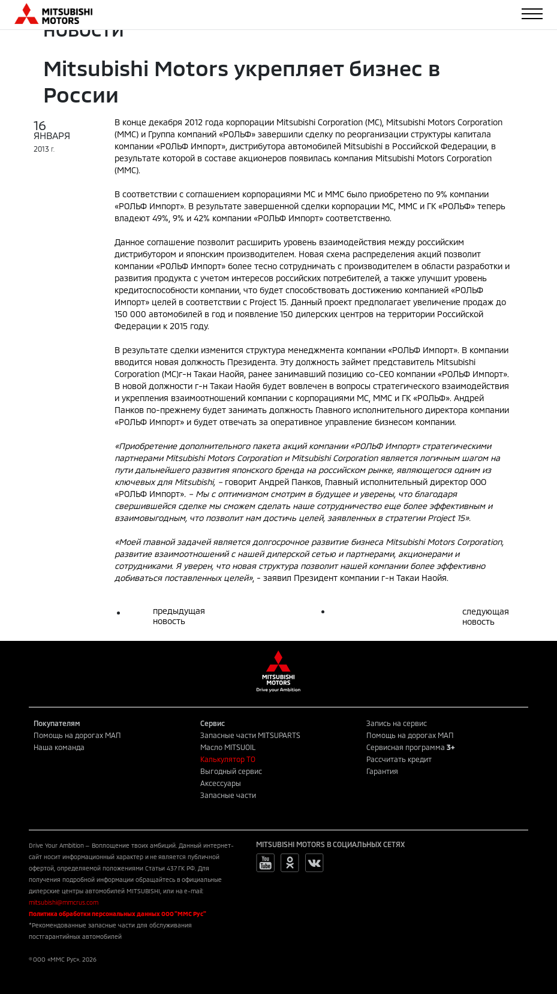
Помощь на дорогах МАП (77, 735)
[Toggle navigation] (532, 14)
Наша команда (59, 747)
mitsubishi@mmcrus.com (63, 902)
